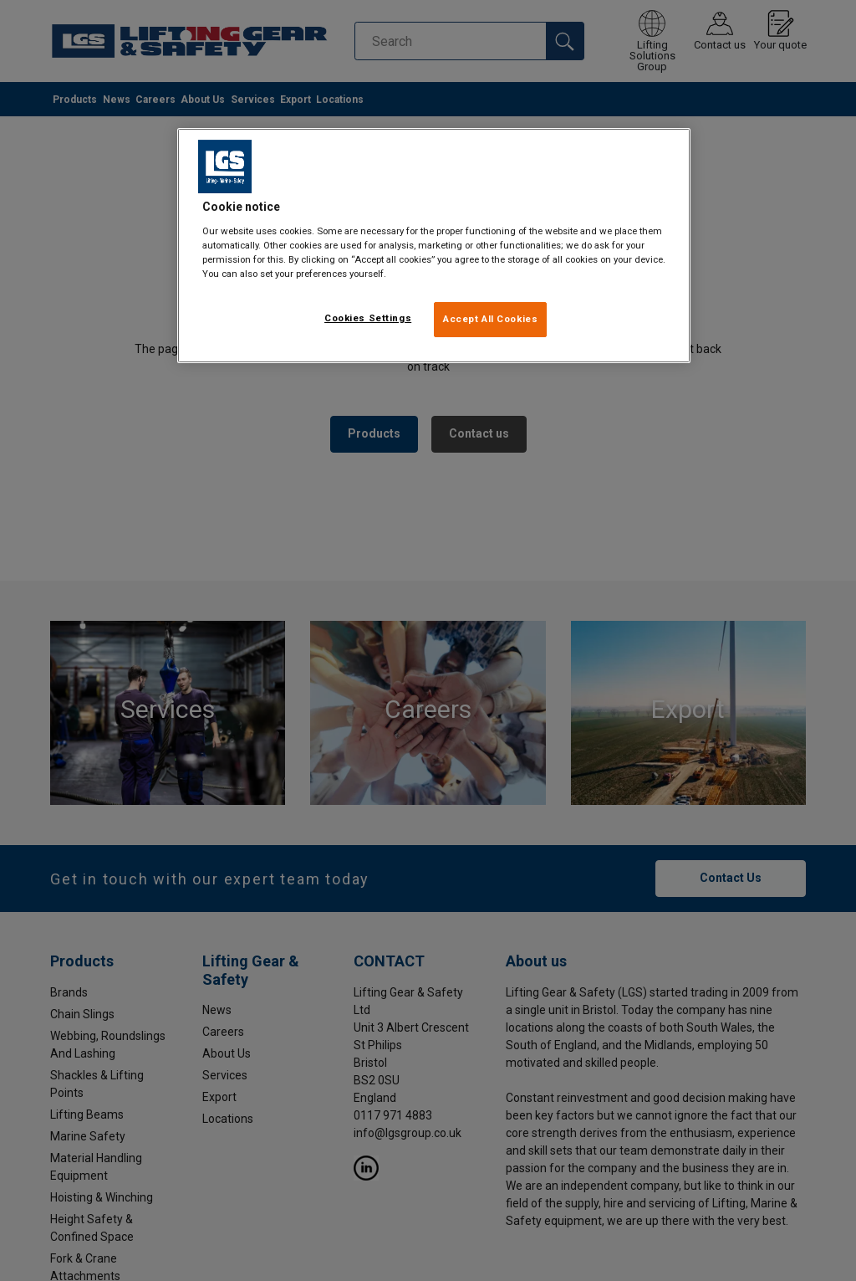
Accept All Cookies (490, 319)
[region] (433, 245)
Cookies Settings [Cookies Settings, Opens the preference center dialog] (367, 318)
